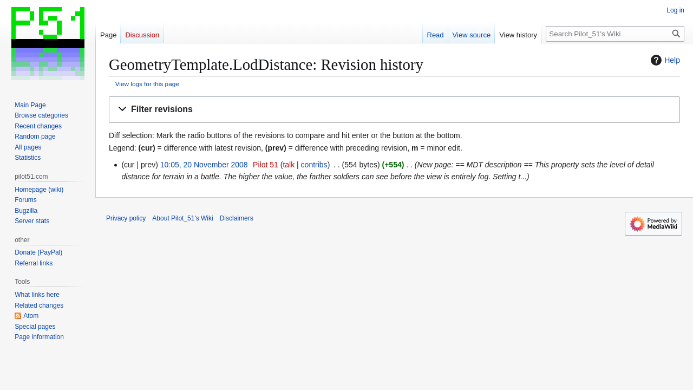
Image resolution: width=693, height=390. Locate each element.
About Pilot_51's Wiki (182, 218)
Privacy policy (126, 218)
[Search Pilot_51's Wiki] (615, 34)
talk (289, 164)
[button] (394, 109)
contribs (314, 164)
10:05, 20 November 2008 (204, 164)
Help (664, 60)
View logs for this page (147, 83)
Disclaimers (236, 218)
